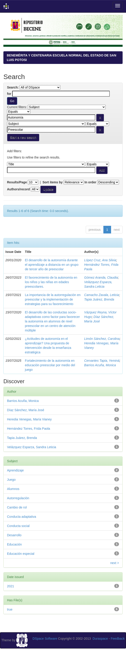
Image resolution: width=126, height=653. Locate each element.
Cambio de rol (17, 507)
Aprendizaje (15, 470)
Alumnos (13, 489)
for (9, 94)
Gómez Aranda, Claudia (101, 277)
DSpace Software (45, 638)
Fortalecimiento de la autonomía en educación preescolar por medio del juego (50, 365)
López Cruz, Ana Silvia (100, 260)
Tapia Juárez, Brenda (99, 299)
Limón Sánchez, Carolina (101, 338)
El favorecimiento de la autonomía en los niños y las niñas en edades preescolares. (51, 282)
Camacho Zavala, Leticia (101, 295)
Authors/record (18, 189)
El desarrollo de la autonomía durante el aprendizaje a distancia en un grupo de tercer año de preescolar (51, 264)
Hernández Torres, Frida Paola (28, 428)
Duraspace (100, 638)
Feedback (118, 638)
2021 (10, 586)
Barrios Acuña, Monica (100, 365)
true (9, 609)
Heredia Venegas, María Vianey (29, 419)
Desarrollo (14, 535)
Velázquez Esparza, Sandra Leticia (31, 447)
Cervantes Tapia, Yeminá (101, 360)
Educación (14, 544)
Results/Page (17, 182)
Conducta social (18, 526)
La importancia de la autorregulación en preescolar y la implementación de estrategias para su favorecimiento (53, 299)
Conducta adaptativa (21, 516)
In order (90, 182)
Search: (13, 87)
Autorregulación (18, 498)
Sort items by (53, 182)
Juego (11, 479)
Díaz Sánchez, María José (25, 410)
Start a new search (23, 137)
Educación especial (20, 553)
